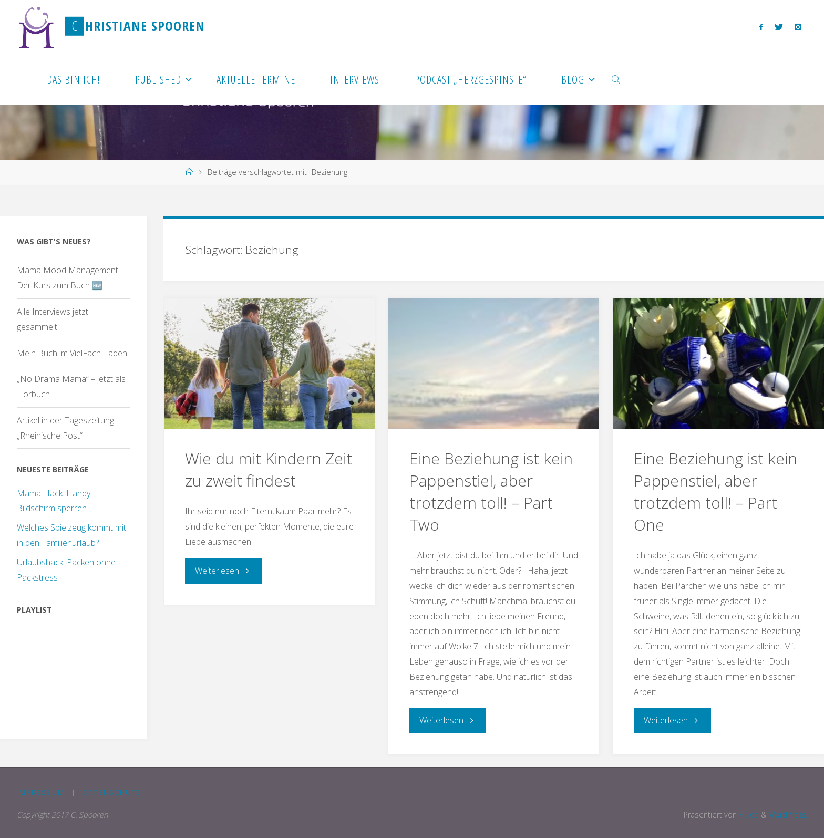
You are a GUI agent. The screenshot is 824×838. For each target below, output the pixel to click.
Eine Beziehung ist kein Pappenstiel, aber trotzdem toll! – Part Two (491, 491)
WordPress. (787, 814)
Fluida (746, 814)
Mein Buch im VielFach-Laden (72, 353)
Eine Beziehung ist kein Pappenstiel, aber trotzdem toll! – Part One (715, 491)
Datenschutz (112, 791)
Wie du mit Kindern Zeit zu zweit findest (268, 469)
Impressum (41, 791)
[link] (616, 79)
